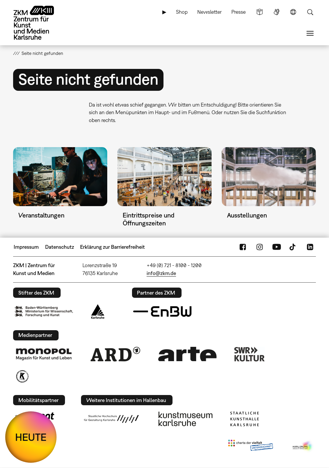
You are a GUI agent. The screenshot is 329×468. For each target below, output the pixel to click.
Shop (182, 12)
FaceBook (243, 247)
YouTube (276, 247)
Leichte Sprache (259, 12)
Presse (238, 12)
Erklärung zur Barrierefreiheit (112, 247)
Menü (310, 33)
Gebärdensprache (276, 12)
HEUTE (31, 437)
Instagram (259, 247)
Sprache (293, 12)
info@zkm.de (161, 273)
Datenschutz (59, 247)
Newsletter (209, 12)
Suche (310, 12)
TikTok (293, 247)
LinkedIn (310, 247)
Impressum (26, 247)
